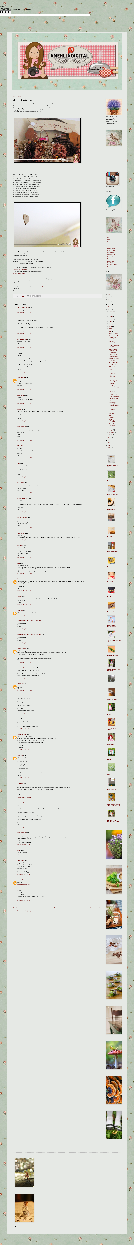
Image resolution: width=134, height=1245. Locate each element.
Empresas (109, 267)
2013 (109, 307)
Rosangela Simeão (22, 803)
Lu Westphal (20, 860)
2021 (109, 297)
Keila (18, 850)
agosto (111, 321)
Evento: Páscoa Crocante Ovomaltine (113, 425)
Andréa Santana (21, 648)
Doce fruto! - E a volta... (112, 494)
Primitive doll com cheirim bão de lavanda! (113, 743)
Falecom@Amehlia (112, 264)
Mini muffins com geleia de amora (113, 399)
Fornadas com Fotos (112, 259)
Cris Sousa (20, 545)
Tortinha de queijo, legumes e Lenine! (113, 409)
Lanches (109, 246)
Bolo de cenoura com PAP (113, 416)
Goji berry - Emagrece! (112, 420)
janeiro (111, 435)
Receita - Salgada (111, 250)
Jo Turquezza (21, 377)
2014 (109, 304)
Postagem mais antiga (95, 907)
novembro (112, 314)
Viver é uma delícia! (111, 684)
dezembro (111, 311)
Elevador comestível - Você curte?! (114, 359)
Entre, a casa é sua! (111, 611)
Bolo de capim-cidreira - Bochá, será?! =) (114, 368)
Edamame (111, 413)
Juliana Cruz (20, 880)
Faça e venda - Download (111, 261)
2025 (109, 294)
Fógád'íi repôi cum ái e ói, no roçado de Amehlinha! (114, 387)
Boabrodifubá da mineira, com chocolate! (113, 350)
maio (110, 328)
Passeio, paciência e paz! (112, 655)
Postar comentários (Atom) (24, 911)
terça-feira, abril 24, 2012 (23, 729)
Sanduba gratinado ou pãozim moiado (113, 337)
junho (110, 326)
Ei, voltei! (109, 523)
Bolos (108, 239)
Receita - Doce (111, 248)
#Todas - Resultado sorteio (114, 346)
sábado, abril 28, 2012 (23, 855)
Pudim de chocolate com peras (114, 363)
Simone (19, 579)
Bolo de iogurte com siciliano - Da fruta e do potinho (114, 381)
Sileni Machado (21, 426)
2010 (109, 440)
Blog (108, 237)
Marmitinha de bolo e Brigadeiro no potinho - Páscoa (114, 404)
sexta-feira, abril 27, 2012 (23, 844)
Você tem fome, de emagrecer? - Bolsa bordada (114, 641)
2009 (109, 443)
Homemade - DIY (111, 257)
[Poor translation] (7, 12)
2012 (109, 309)
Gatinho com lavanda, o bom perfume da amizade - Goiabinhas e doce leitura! (113, 820)
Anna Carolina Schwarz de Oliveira (27, 668)
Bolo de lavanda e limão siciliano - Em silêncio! (112, 698)
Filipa (19, 718)
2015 (109, 302)
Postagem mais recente (19, 907)
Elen (18, 463)
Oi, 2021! (109, 480)
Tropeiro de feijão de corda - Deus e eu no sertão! (113, 788)
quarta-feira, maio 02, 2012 (24, 874)
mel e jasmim (21, 482)
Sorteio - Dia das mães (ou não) (113, 355)
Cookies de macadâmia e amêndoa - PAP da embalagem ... (114, 394)
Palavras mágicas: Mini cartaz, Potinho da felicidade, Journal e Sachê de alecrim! (113, 804)
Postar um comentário (20, 904)
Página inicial (57, 907)
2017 (109, 299)
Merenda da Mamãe (112, 254)
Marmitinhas (110, 252)
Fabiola (19, 596)
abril (110, 331)
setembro (111, 319)
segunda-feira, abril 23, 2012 (24, 312)
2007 (109, 448)
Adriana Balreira (22, 339)
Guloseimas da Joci (22, 498)
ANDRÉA (20, 783)
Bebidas (109, 244)
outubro (111, 316)
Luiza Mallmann (21, 696)
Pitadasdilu (20, 683)
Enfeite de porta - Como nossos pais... (112, 552)
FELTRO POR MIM (23, 307)
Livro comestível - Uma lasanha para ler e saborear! (113, 374)
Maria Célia (20, 446)
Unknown (20, 610)
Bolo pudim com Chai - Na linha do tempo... (113, 508)
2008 (109, 445)
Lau (18, 563)
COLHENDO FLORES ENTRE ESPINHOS (29, 620)
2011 (109, 438)
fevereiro (111, 432)
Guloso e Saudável (22, 517)
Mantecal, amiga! (113, 333)
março (111, 430)
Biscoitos (109, 241)
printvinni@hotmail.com (20, 269)
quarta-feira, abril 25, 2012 (24, 797)
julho (110, 324)
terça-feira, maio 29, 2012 (23, 884)
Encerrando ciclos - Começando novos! (111, 626)
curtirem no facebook (41, 286)
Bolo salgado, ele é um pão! (113, 342)
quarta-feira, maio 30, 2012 (24, 900)
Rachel (19, 409)
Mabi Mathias (21, 533)
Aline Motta (20, 395)
